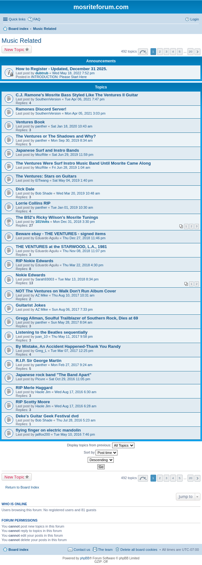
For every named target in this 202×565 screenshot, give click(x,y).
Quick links (17, 19)
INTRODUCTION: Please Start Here (59, 77)
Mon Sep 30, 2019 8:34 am (72, 140)
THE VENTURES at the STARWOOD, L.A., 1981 (61, 246)
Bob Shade (43, 193)
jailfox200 (42, 434)
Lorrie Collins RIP (33, 203)
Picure (40, 379)
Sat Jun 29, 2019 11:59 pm (72, 154)
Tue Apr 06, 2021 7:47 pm (85, 99)
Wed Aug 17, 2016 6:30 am (75, 392)
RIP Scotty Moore (33, 401)
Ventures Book (30, 122)
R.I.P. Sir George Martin (39, 360)
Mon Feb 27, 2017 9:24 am (71, 365)
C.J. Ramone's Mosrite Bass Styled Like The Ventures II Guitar (77, 95)
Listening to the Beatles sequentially (52, 332)
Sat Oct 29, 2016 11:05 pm (69, 379)
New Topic (14, 49)
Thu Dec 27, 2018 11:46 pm (84, 238)
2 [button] (160, 51)
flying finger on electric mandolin (48, 430)
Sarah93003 (44, 279)
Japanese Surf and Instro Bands (47, 150)
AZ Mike (41, 295)
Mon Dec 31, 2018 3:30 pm (74, 221)
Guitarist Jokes (31, 305)
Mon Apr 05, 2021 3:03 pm (85, 113)
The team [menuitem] (105, 549)
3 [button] (166, 51)
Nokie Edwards (31, 275)
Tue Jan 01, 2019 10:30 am (72, 207)
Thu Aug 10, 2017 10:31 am (73, 295)
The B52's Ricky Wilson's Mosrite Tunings (57, 217)
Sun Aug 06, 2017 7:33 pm (72, 309)
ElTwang (41, 180)
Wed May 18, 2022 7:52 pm (73, 73)
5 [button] (180, 51)
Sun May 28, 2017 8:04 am (71, 322)
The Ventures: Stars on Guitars (46, 176)
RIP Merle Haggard (34, 387)
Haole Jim (43, 392)
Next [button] (197, 51)
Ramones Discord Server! (41, 109)
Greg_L (41, 351)
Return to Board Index (22, 487)
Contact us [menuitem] (82, 549)
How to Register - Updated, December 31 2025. (61, 68)
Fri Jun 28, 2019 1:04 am (71, 167)
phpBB (85, 558)
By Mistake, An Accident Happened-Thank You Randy (68, 346)
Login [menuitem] (194, 19)
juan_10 (41, 336)
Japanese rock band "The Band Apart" (53, 374)
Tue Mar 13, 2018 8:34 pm (78, 279)
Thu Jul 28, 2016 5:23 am (76, 420)
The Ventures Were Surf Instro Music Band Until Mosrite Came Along (83, 163)
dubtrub (41, 73)
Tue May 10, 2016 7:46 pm (74, 434)
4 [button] (173, 51)
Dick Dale (25, 189)
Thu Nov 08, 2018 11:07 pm (84, 251)
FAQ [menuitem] (36, 19)
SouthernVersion (48, 99)
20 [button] (190, 51)
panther (41, 126)
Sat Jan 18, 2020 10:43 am (71, 126)
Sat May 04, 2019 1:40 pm (72, 180)
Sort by (101, 452)
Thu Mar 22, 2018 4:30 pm (83, 265)
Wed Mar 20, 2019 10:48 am (78, 193)
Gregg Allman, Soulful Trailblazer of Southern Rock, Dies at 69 (77, 318)
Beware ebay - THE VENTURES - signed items (61, 233)
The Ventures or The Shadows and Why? (56, 136)
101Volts (42, 221)
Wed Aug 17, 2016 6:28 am (75, 406)
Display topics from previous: (100, 445)
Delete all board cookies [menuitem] (138, 549)
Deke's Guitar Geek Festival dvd (47, 416)
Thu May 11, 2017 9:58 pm (72, 336)
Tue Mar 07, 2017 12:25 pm (72, 351)
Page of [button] (143, 51)
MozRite (41, 154)
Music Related (21, 40)
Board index (18, 549)
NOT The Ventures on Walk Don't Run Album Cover (66, 291)
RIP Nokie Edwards (34, 260)
